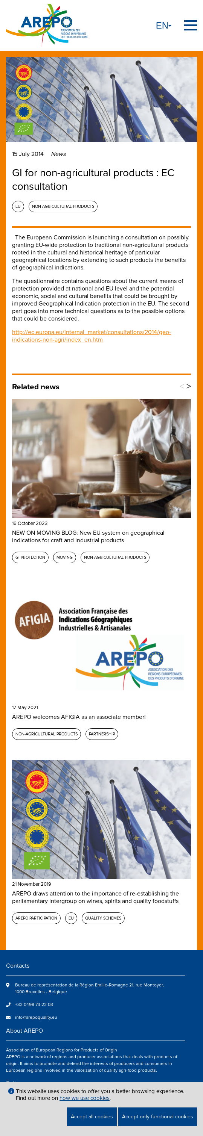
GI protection (30, 557)
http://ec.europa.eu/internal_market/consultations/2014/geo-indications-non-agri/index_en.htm (91, 335)
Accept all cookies (92, 1116)
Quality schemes (103, 918)
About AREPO (24, 1031)
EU (18, 206)
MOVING (64, 557)
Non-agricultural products (63, 206)
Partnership (102, 734)
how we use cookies (85, 1098)
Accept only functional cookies (157, 1116)
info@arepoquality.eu (36, 1017)
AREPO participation (36, 918)
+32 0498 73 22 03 (34, 1004)
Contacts (17, 966)
